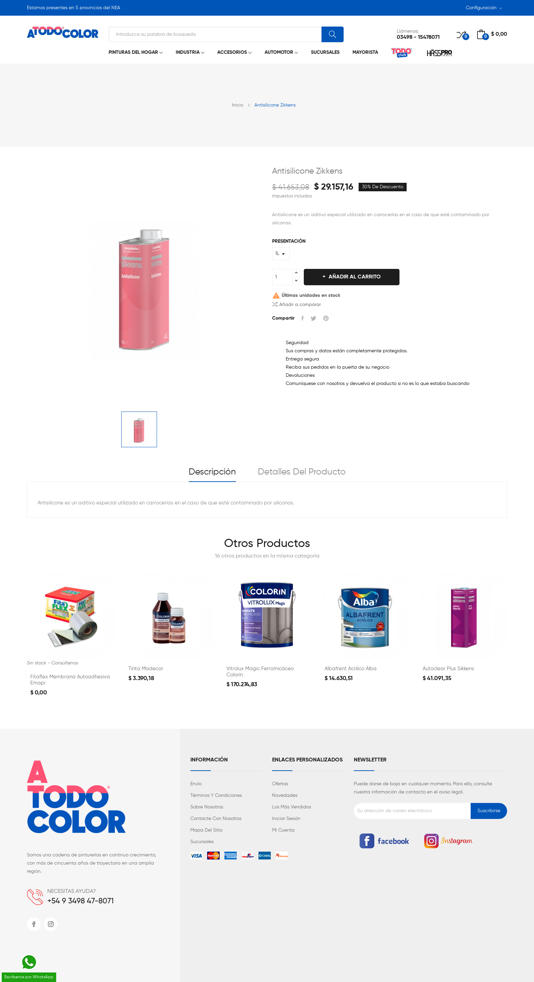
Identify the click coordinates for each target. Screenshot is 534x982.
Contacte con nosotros (215, 818)
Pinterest (326, 318)
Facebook (34, 924)
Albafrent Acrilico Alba (351, 668)
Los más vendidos (291, 807)
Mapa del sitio (206, 830)
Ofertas (280, 784)
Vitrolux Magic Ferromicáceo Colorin (260, 671)
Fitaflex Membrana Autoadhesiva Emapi (70, 680)
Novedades (284, 795)
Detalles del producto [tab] (302, 472)
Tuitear (313, 318)
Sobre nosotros (206, 807)
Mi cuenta (283, 830)
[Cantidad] (282, 277)
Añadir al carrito (354, 277)
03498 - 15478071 (418, 37)
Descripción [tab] (212, 472)
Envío (196, 784)
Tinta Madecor (145, 668)
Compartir (302, 318)
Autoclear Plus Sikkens (448, 668)
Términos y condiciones (216, 795)
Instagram (51, 924)
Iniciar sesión (286, 818)
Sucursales (202, 841)
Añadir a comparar (296, 304)
